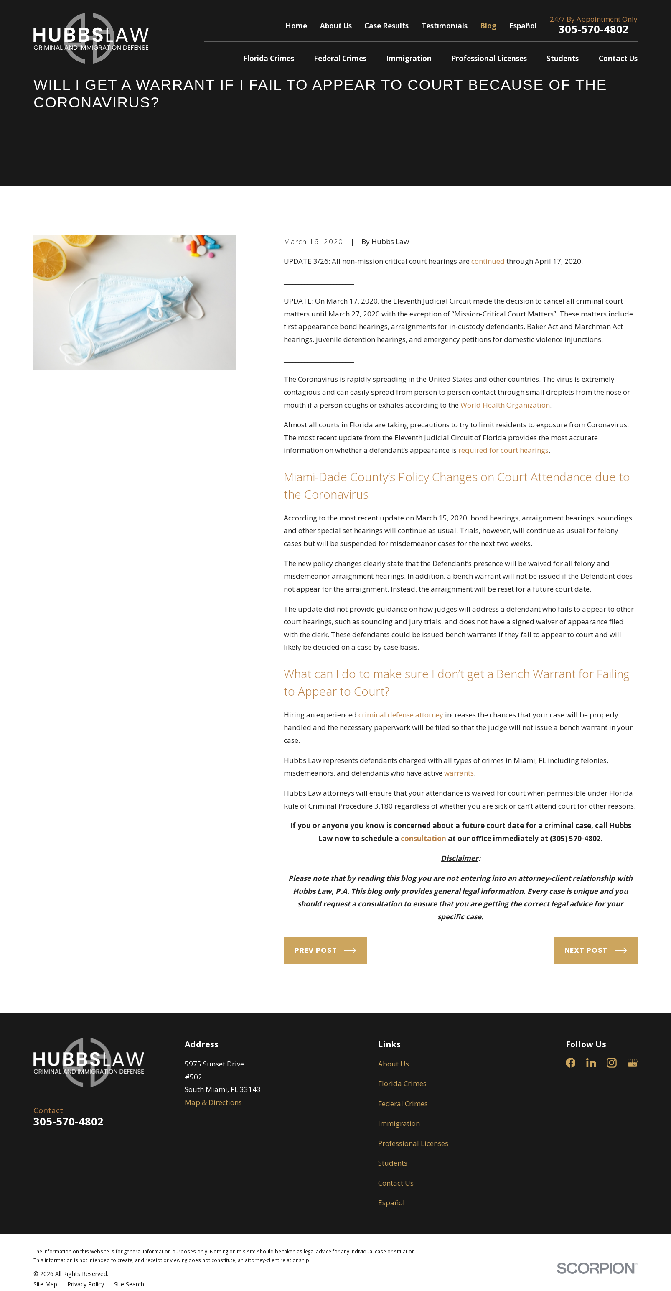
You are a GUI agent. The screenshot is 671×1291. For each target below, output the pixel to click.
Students (392, 1163)
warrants (459, 773)
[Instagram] (612, 1063)
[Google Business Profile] (633, 1063)
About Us (336, 26)
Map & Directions (213, 1102)
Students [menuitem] (562, 58)
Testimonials (445, 26)
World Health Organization (505, 405)
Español (523, 26)
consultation (423, 838)
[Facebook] (571, 1063)
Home (296, 26)
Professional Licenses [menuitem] (489, 58)
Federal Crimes (403, 1103)
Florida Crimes (402, 1083)
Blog (488, 26)
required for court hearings (503, 450)
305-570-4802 (594, 29)
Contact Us (396, 1183)
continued (488, 261)
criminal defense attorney (400, 714)
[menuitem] (45, 1284)
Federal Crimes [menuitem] (340, 58)
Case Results (386, 26)
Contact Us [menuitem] (618, 58)
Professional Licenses (413, 1143)
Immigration (399, 1123)
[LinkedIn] (591, 1063)
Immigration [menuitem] (409, 58)
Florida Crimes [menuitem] (268, 58)
